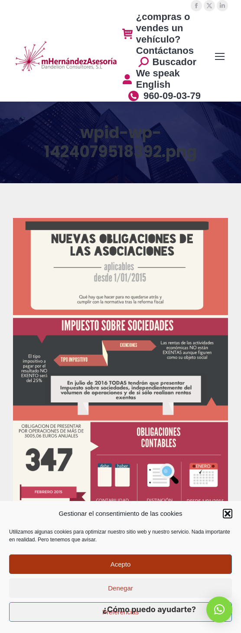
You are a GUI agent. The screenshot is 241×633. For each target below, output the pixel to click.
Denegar (120, 588)
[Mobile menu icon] (220, 56)
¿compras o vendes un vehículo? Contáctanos (158, 33)
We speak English (151, 79)
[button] (227, 513)
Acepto (121, 564)
